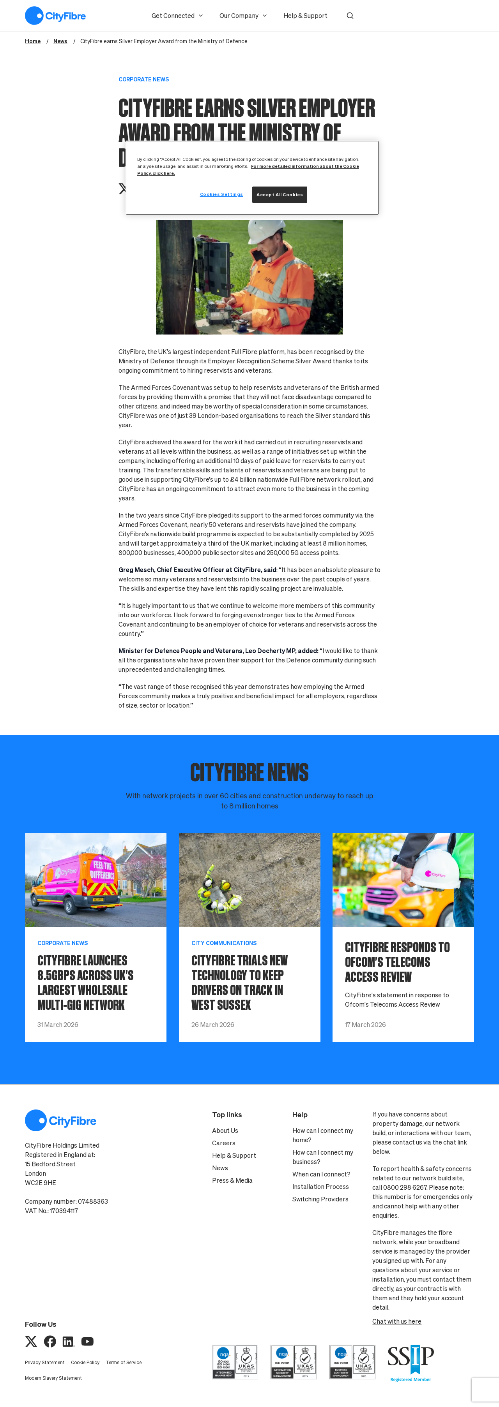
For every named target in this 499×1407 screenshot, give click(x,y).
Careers (223, 1142)
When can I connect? (321, 1174)
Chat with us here (396, 1321)
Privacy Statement (45, 1362)
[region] (252, 178)
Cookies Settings (221, 194)
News (220, 1167)
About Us (225, 1130)
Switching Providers (320, 1199)
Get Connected (178, 15)
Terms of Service (124, 1362)
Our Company (243, 15)
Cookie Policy (85, 1362)
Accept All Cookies (280, 194)
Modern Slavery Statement (53, 1378)
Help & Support (305, 15)
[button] (350, 16)
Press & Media (232, 1180)
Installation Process (320, 1186)
